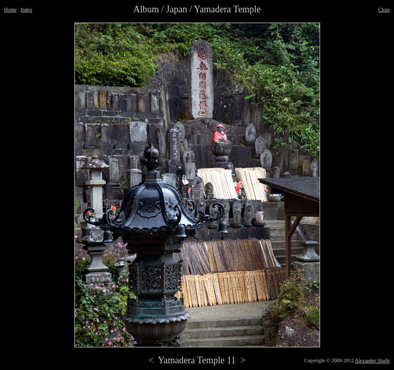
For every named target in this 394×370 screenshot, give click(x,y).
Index (26, 9)
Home (10, 9)
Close (384, 9)
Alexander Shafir (372, 360)
